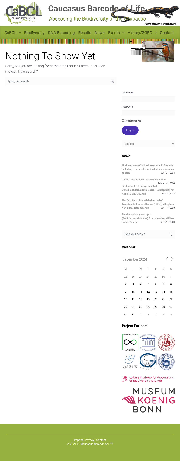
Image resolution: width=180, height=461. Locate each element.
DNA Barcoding (61, 32)
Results (84, 32)
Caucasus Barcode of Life (96, 9)
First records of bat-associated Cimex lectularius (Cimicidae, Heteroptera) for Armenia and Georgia (148, 190)
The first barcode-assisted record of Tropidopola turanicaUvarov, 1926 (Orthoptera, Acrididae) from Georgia (148, 204)
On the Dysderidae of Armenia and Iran (144, 179)
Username (127, 92)
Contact (167, 32)
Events (114, 32)
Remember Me (131, 120)
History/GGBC (140, 32)
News (100, 32)
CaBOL (10, 32)
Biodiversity (34, 32)
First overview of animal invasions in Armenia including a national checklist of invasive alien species (148, 169)
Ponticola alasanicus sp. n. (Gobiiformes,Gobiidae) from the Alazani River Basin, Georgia (148, 218)
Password (127, 106)
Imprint (78, 440)
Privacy (89, 440)
